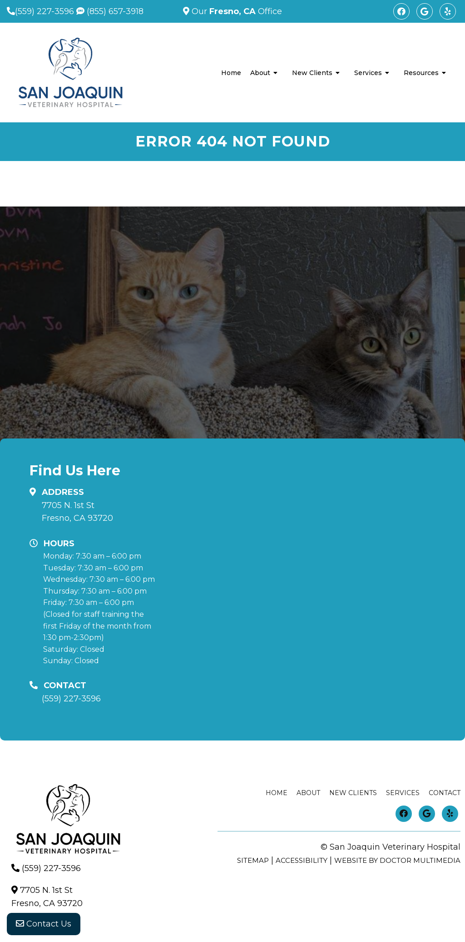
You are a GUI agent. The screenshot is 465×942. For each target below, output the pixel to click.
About (260, 73)
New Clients (312, 73)
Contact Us (43, 924)
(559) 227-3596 (44, 11)
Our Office (235, 11)
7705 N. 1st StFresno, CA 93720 (77, 512)
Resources (421, 73)
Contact (444, 793)
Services (368, 73)
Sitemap (253, 860)
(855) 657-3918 (109, 11)
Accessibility (301, 860)
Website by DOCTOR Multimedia (397, 860)
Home (231, 73)
